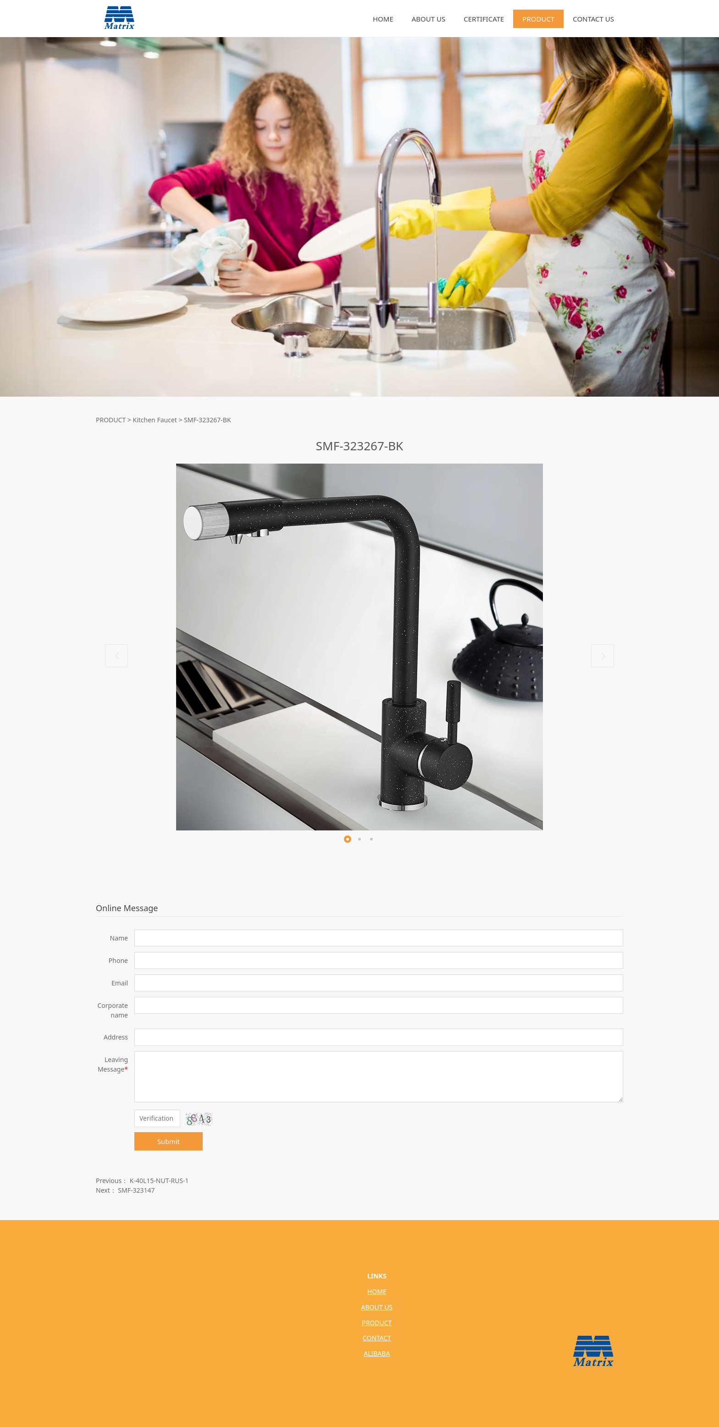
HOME (383, 18)
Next (602, 655)
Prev (116, 655)
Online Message (127, 907)
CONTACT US (593, 18)
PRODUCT (538, 18)
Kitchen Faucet (155, 419)
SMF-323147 (136, 1190)
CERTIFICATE (484, 18)
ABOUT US (428, 18)
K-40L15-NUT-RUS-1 (159, 1180)
